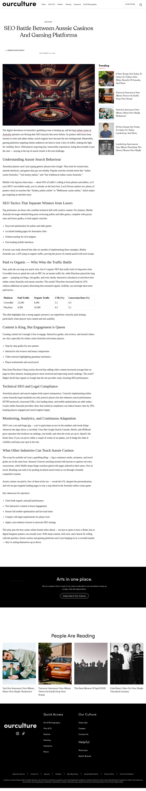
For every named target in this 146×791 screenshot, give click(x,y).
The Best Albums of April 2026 (90, 691)
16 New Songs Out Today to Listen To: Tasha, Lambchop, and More (129, 130)
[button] (140, 4)
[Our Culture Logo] (19, 3)
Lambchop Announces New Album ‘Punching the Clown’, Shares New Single (127, 147)
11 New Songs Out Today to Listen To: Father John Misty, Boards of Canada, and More (127, 78)
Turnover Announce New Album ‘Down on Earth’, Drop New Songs (128, 95)
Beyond (48, 22)
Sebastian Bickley (16, 50)
